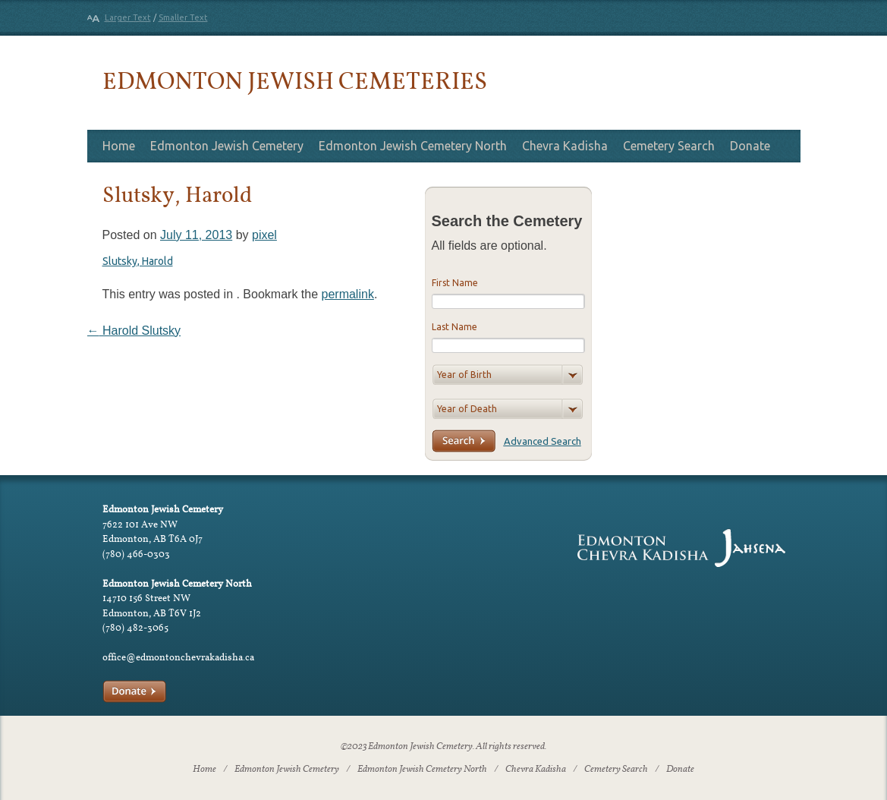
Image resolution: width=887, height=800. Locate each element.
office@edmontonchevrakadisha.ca (178, 657)
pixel (264, 234)
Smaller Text (183, 17)
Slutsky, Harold (137, 261)
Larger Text (128, 17)
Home (118, 146)
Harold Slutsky (134, 330)
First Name (455, 283)
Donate (750, 146)
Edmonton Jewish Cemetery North (413, 146)
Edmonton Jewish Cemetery (227, 146)
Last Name (454, 327)
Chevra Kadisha (565, 146)
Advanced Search (542, 441)
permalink (348, 294)
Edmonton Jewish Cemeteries (294, 80)
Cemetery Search (669, 146)
